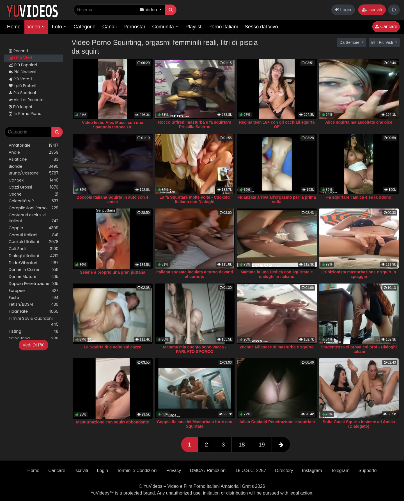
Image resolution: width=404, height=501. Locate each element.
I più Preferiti (23, 86)
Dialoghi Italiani (33, 256)
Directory (284, 470)
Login (343, 9)
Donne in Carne (33, 270)
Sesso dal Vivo (261, 27)
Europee (33, 291)
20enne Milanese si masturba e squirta (277, 347)
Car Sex (33, 180)
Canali (109, 27)
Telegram (340, 470)
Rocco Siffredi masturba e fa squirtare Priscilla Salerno (194, 124)
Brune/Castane (33, 173)
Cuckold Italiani (33, 242)
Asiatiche (33, 159)
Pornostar (134, 27)
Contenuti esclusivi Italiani (33, 218)
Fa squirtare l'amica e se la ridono (358, 197)
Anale (33, 152)
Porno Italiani (223, 27)
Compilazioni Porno (33, 208)
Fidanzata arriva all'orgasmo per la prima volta (277, 199)
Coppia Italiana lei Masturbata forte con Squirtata (194, 424)
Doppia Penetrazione (33, 284)
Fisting (33, 331)
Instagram (312, 470)
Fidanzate (33, 311)
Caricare (386, 26)
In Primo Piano (25, 113)
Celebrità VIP (33, 201)
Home (13, 27)
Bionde (33, 166)
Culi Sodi (33, 249)
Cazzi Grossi (33, 187)
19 (262, 444)
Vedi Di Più (33, 345)
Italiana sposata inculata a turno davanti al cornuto (194, 274)
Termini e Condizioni (137, 470)
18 (241, 444)
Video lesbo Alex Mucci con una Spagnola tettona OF (112, 124)
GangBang (33, 338)
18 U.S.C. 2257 (250, 470)
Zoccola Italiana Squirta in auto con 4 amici (112, 199)
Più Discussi (22, 72)
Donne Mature (33, 277)
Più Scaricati (23, 93)
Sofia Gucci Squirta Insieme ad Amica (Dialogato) (359, 424)
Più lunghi (20, 107)
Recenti (18, 51)
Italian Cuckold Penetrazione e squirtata (276, 422)
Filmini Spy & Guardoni (33, 321)
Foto (59, 27)
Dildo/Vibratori (33, 263)
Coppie (33, 228)
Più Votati (20, 79)
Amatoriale (33, 145)
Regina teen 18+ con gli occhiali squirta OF (277, 124)
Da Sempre (350, 42)
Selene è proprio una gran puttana (112, 272)
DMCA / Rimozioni (208, 470)
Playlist (193, 27)
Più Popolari (23, 65)
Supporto (367, 470)
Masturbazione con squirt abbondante (112, 422)
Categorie (84, 27)
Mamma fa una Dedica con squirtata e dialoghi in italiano (276, 274)
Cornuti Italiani (33, 235)
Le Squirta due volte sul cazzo (112, 347)
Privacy (173, 470)
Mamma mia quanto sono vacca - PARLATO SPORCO (194, 349)
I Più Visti (20, 58)
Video (36, 27)
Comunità (165, 27)
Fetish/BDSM (33, 304)
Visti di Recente (26, 100)
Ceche (33, 194)
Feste (33, 298)
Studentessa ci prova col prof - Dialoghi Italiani (359, 349)
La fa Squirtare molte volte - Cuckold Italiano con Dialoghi (195, 199)
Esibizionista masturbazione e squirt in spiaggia (359, 274)
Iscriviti (372, 9)
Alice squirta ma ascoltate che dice (358, 122)
